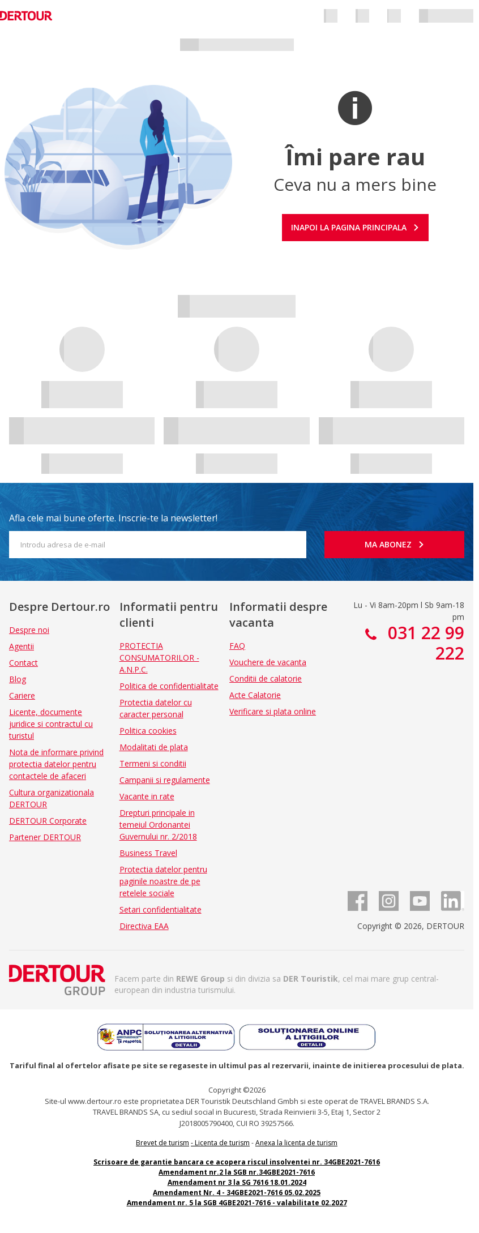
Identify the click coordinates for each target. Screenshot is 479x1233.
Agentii (21, 646)
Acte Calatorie (255, 695)
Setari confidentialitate (160, 909)
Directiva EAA (144, 926)
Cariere (22, 695)
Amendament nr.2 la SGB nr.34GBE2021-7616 (237, 1172)
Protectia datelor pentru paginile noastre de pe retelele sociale (163, 881)
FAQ (237, 645)
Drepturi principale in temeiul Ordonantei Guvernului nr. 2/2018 (158, 824)
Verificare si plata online (272, 711)
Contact (23, 662)
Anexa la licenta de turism (296, 1143)
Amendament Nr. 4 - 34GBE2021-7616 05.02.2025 (236, 1192)
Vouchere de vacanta (267, 662)
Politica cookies (148, 730)
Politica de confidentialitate (169, 685)
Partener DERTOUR (45, 837)
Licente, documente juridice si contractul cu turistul (51, 724)
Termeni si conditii (152, 763)
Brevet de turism (162, 1143)
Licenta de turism (222, 1143)
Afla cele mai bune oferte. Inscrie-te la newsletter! (113, 518)
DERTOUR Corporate (48, 820)
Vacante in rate (146, 796)
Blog (17, 679)
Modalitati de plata (153, 747)
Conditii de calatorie (265, 678)
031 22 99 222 (423, 643)
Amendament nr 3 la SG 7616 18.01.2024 (237, 1182)
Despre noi (29, 629)
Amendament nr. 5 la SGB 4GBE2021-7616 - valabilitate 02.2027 (237, 1203)
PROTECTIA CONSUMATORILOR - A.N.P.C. (159, 657)
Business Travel (148, 852)
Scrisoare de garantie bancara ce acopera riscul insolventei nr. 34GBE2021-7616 (236, 1162)
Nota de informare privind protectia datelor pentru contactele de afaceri (56, 764)
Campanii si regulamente (164, 779)
